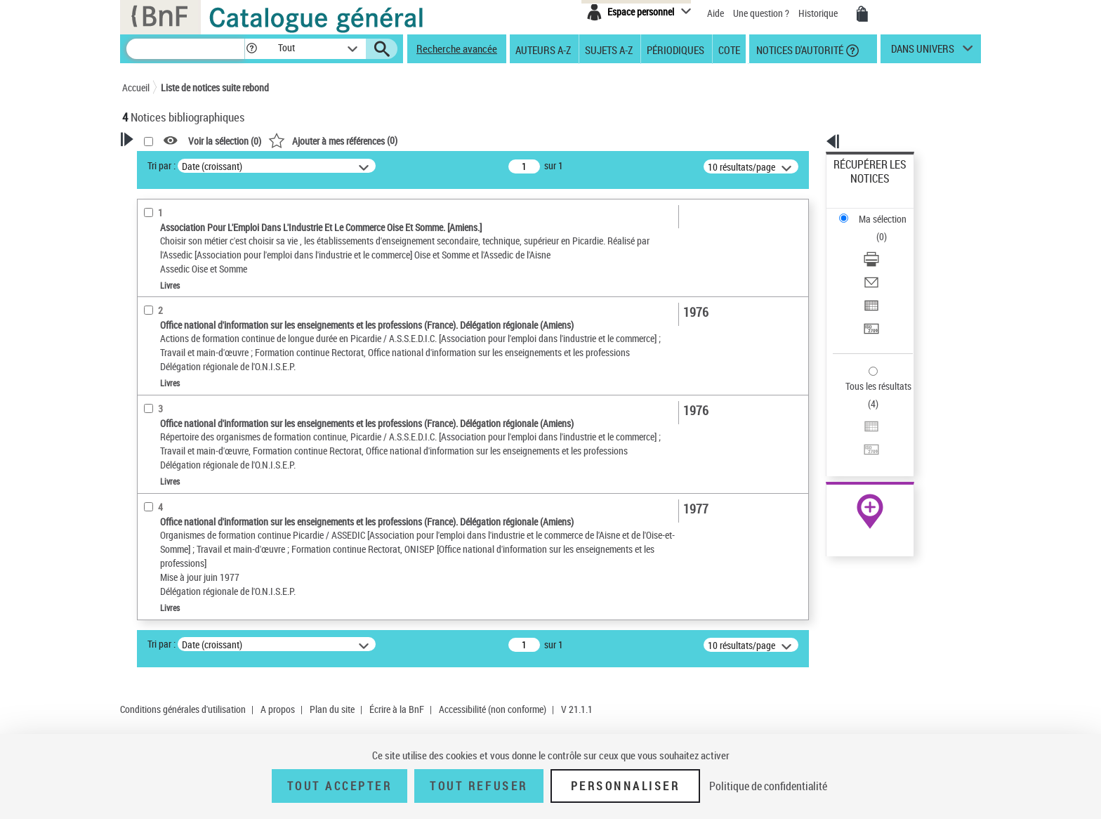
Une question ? (761, 13)
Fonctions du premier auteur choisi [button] (198, 304)
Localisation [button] (163, 454)
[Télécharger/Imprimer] (889, 211)
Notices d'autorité (798, 49)
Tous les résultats (869, 300)
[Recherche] (185, 49)
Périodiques (675, 49)
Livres (153, 433)
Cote (729, 49)
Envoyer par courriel (874, 228)
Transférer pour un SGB (881, 261)
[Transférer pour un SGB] (889, 262)
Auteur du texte (171, 333)
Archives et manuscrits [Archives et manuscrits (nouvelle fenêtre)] (857, 429)
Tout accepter (340, 786)
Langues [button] (154, 501)
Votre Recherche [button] (179, 163)
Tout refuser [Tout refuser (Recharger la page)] (478, 786)
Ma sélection (860, 186)
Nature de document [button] (180, 354)
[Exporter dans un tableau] (889, 245)
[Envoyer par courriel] (889, 228)
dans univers (922, 51)
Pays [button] (146, 548)
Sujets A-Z (609, 49)
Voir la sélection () (405, 141)
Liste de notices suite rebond (215, 87)
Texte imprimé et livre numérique (203, 376)
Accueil (136, 87)
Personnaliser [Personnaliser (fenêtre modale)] (625, 786)
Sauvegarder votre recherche (210, 245)
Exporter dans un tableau (884, 244)
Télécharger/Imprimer (877, 211)
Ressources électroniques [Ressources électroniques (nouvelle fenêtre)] (863, 445)
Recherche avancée (456, 48)
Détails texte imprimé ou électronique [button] (189, 404)
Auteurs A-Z (543, 49)
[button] (251, 49)
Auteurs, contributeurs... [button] (189, 477)
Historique (819, 13)
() (513, 140)
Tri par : (342, 165)
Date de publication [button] (178, 524)
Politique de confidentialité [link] (768, 786)
